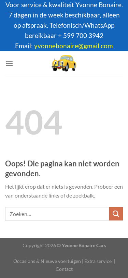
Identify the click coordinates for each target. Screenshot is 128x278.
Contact (64, 269)
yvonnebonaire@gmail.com (73, 46)
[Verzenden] (116, 213)
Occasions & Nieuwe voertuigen (47, 261)
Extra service (98, 261)
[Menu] (9, 63)
